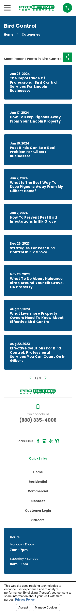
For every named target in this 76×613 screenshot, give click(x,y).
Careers (38, 520)
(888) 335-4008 (38, 420)
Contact (38, 501)
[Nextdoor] (57, 441)
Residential (38, 481)
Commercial (38, 491)
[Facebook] (38, 441)
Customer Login (38, 510)
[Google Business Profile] (44, 441)
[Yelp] (51, 441)
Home (38, 472)
